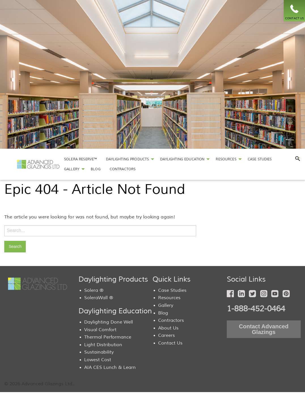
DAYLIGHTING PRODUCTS (127, 159)
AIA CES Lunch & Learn (110, 367)
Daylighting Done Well (108, 322)
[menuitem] (80, 159)
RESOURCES (226, 159)
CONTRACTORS (123, 169)
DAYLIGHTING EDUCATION (182, 159)
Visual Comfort (100, 330)
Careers (166, 335)
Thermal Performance (107, 337)
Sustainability (99, 352)
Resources (169, 298)
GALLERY (71, 169)
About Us (168, 328)
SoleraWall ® (98, 298)
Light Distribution (103, 345)
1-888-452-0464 (256, 309)
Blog (163, 313)
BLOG (96, 169)
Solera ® (93, 290)
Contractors (171, 320)
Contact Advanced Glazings (264, 329)
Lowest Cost (97, 360)
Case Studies (172, 290)
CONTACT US (294, 18)
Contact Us (170, 343)
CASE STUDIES (260, 159)
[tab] (297, 158)
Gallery (165, 305)
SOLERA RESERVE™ (80, 159)
